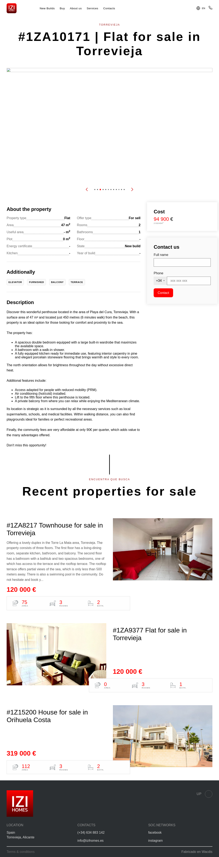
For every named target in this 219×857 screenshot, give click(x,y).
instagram (155, 840)
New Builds (47, 8)
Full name (161, 255)
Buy (62, 8)
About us (76, 8)
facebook (155, 832)
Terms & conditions (21, 851)
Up (204, 794)
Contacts (109, 8)
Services (92, 8)
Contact (163, 293)
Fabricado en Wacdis (196, 851)
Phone (158, 273)
